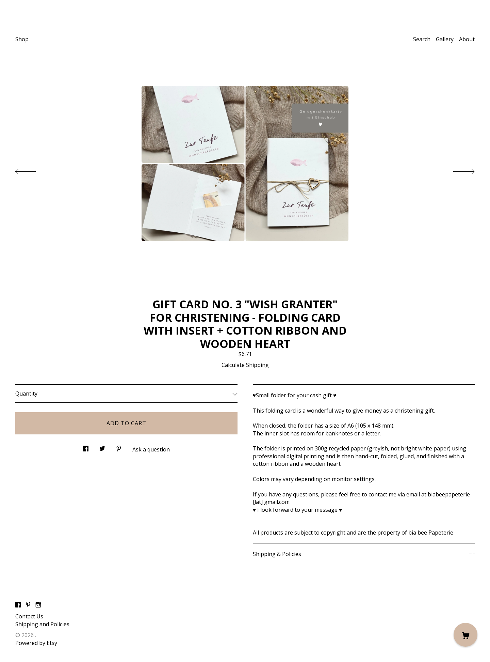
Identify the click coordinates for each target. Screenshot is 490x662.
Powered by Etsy (36, 643)
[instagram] (38, 605)
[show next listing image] (458, 170)
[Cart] (465, 635)
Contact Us (29, 616)
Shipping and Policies (42, 624)
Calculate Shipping (245, 365)
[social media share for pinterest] (118, 446)
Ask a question (151, 449)
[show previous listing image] (32, 170)
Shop (22, 39)
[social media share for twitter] (102, 446)
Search (421, 39)
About (467, 39)
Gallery (445, 39)
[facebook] (18, 605)
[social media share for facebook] (85, 446)
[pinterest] (28, 605)
